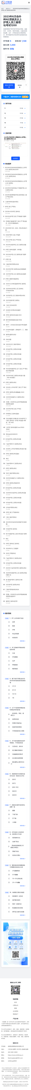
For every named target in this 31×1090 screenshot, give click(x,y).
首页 (2, 8)
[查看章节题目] (25, 108)
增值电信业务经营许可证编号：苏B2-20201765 (15, 1081)
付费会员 (15, 1005)
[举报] (26, 85)
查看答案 (23, 641)
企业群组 (15, 1011)
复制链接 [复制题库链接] (20, 86)
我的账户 (15, 1014)
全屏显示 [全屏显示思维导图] (15, 158)
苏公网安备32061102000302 (19, 1086)
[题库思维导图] (15, 146)
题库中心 (8, 8)
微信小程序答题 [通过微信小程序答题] (9, 86)
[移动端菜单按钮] (29, 2)
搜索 (15, 1008)
